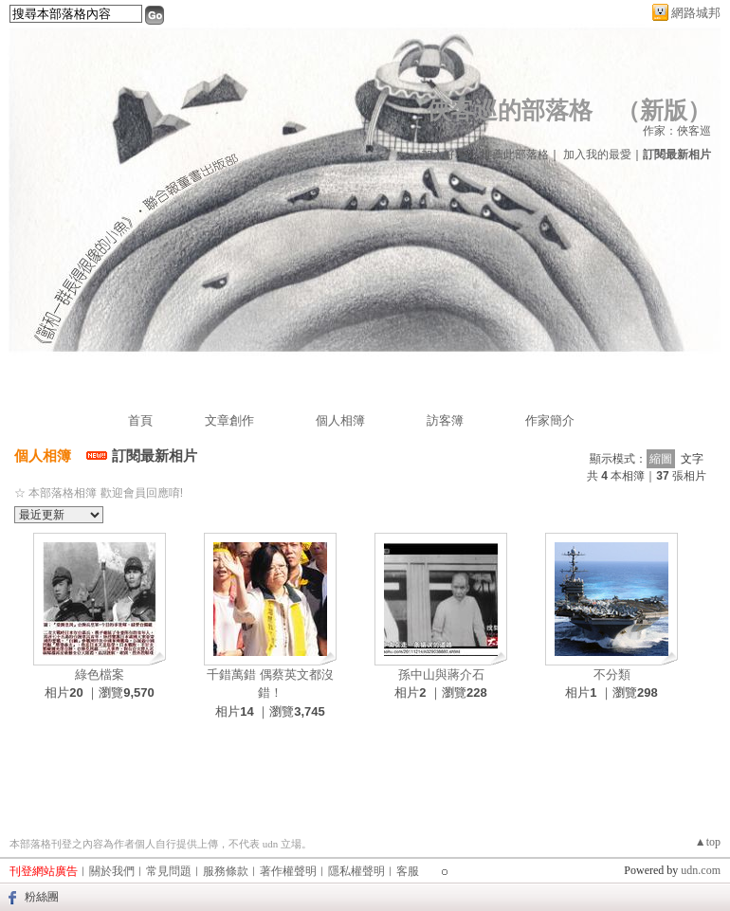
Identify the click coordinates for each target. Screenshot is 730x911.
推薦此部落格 (515, 154)
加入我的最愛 (597, 154)
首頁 (140, 420)
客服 (407, 871)
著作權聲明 (288, 871)
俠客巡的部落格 (510, 110)
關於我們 (112, 871)
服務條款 (225, 871)
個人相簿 (340, 420)
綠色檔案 (99, 674)
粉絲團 (42, 896)
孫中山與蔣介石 (441, 674)
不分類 (611, 674)
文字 (692, 458)
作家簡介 (550, 420)
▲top (708, 841)
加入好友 (443, 154)
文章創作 (229, 420)
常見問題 (169, 871)
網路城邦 (696, 13)
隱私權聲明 (356, 871)
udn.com (701, 870)
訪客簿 (445, 420)
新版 (663, 110)
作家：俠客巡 (677, 130)
